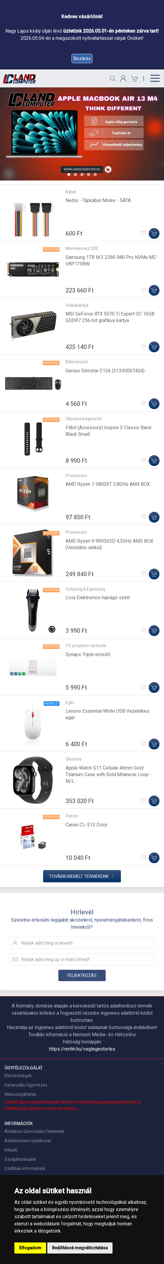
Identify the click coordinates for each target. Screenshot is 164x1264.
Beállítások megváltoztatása (80, 1247)
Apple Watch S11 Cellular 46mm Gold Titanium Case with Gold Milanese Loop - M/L (108, 774)
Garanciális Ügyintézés (25, 1085)
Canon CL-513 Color (86, 825)
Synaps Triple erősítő (88, 654)
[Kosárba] (154, 233)
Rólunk (10, 1150)
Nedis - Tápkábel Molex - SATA (98, 200)
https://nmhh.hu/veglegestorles (82, 1049)
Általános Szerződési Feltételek (34, 1131)
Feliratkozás (82, 975)
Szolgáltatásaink (20, 1159)
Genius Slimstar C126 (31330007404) (105, 371)
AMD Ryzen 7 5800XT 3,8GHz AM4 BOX (108, 484)
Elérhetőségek (18, 1075)
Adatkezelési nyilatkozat (27, 1140)
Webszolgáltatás (20, 1094)
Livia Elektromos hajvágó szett (98, 597)
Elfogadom (30, 1247)
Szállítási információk (24, 1168)
